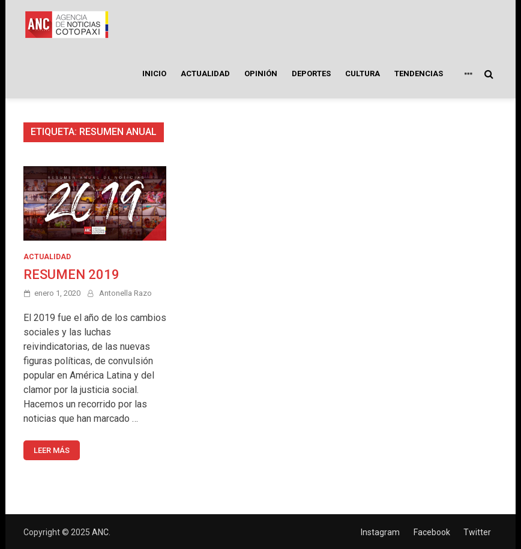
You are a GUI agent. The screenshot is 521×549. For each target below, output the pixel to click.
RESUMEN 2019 (71, 274)
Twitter (477, 532)
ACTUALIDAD (205, 73)
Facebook (432, 532)
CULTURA (362, 73)
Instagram (380, 532)
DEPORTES (311, 73)
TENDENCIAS (418, 73)
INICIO (154, 73)
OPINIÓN (260, 73)
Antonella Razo (125, 293)
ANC (100, 532)
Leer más (52, 450)
